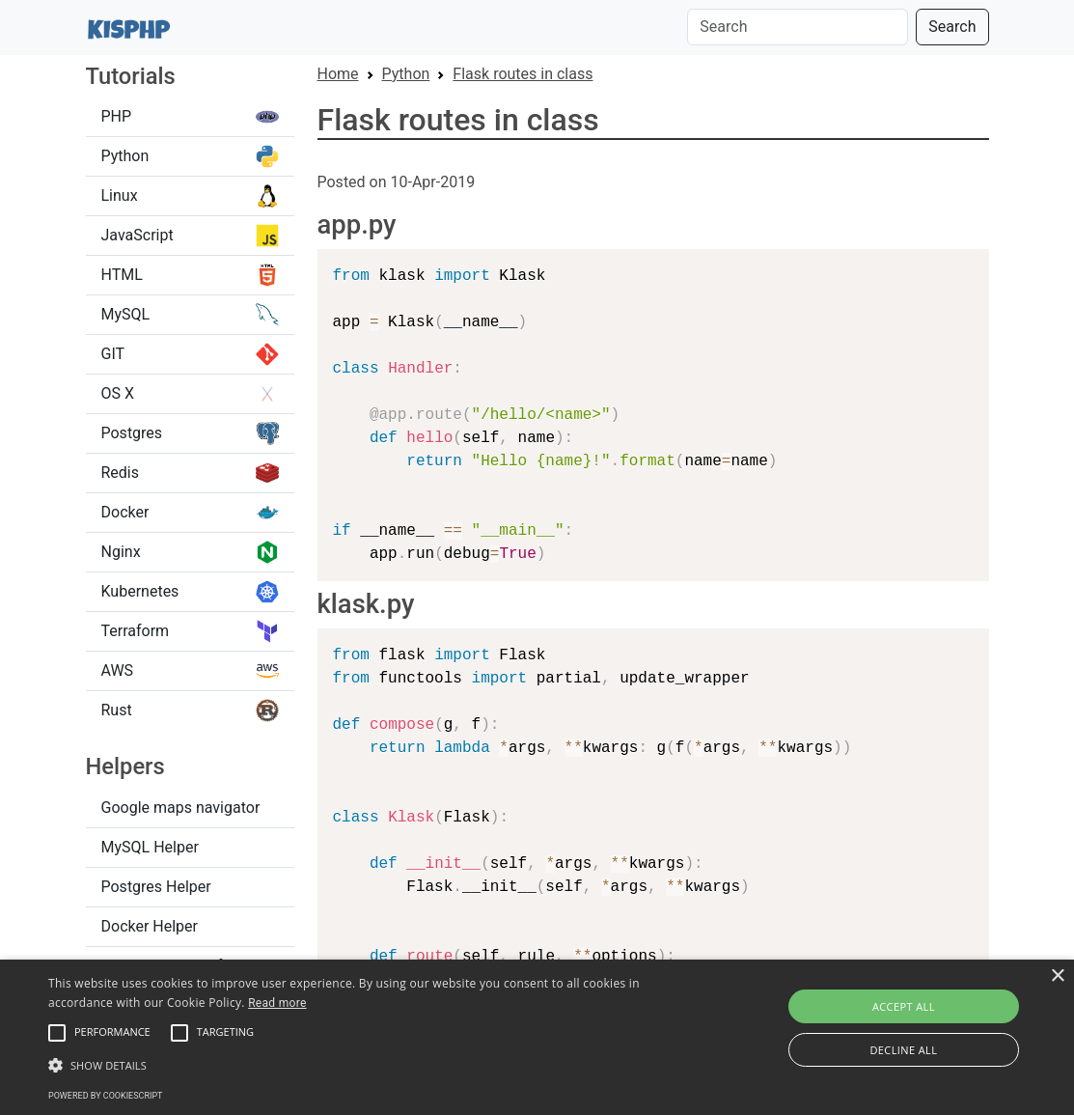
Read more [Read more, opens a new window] (277, 1003)
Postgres (190, 433)
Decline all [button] (903, 1050)
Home (338, 74)
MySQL (190, 314)
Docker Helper (150, 926)
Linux (190, 196)
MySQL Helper (150, 847)
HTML (190, 275)
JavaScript (190, 235)
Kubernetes (190, 591)
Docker (190, 512)
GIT (190, 354)
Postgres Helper (156, 887)
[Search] (797, 27)
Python (190, 156)
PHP (190, 116)
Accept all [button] (903, 1006)
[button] (57, 1033)
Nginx (190, 552)
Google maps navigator (181, 807)
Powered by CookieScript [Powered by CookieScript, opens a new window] (105, 1096)
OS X (190, 393)
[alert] (537, 1037)
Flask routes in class (522, 74)
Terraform (190, 631)
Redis (190, 473)
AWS (190, 671)
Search (952, 26)
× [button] (1057, 976)
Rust (190, 710)
